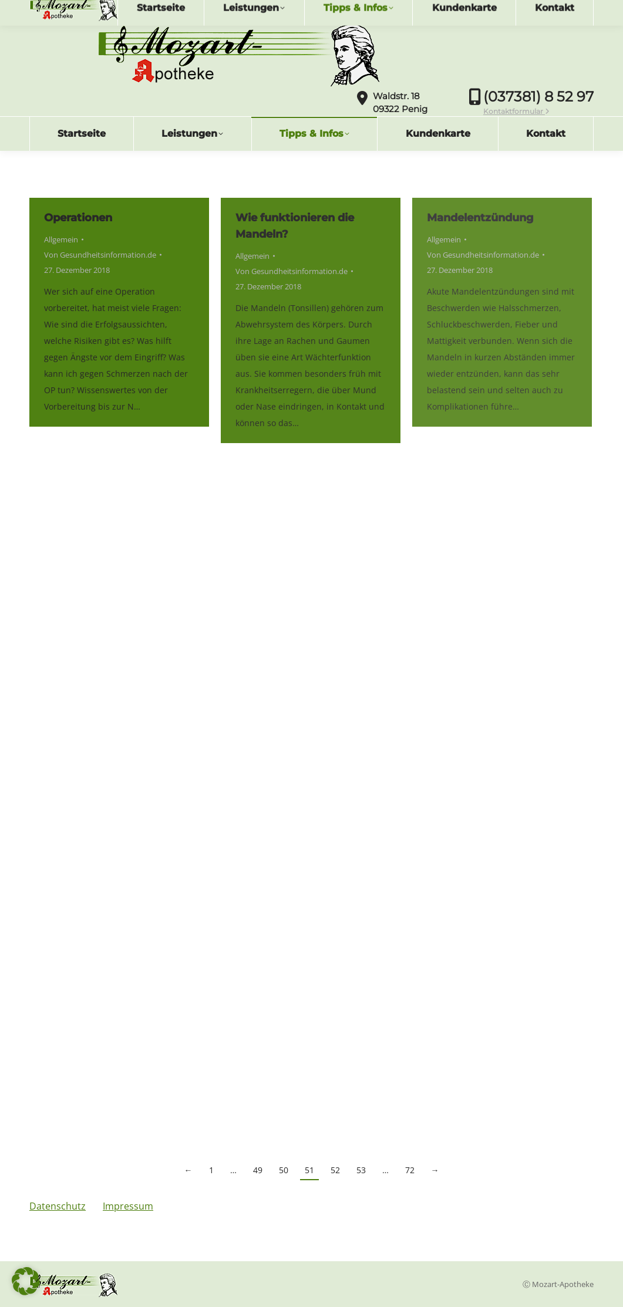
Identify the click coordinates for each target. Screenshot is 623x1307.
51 (309, 1170)
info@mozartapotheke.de (93, 10)
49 (257, 1170)
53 (361, 1170)
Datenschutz (57, 1206)
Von (100, 254)
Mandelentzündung (480, 217)
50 (283, 1170)
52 (335, 1170)
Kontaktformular (516, 111)
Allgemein (61, 239)
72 (410, 1170)
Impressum (128, 1206)
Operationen (78, 217)
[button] (26, 1281)
